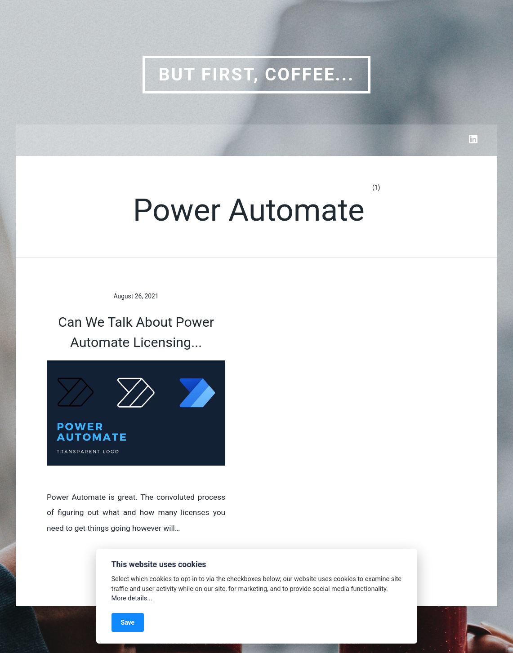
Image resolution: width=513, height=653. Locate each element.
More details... (132, 598)
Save (128, 622)
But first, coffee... (257, 74)
